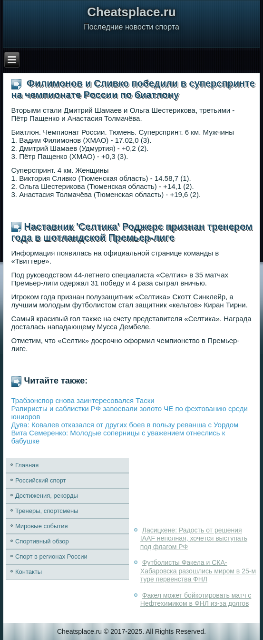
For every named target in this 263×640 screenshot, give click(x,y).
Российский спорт (40, 480)
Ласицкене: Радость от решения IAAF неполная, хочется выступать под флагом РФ (193, 538)
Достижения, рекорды (46, 495)
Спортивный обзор (42, 541)
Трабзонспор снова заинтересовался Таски (83, 400)
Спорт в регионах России (51, 556)
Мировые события (41, 526)
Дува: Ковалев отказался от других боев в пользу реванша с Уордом (125, 425)
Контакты (28, 571)
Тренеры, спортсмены (46, 510)
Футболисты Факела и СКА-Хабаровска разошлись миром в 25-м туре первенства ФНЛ (198, 571)
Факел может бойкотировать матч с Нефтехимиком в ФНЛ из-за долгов (195, 599)
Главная (27, 465)
